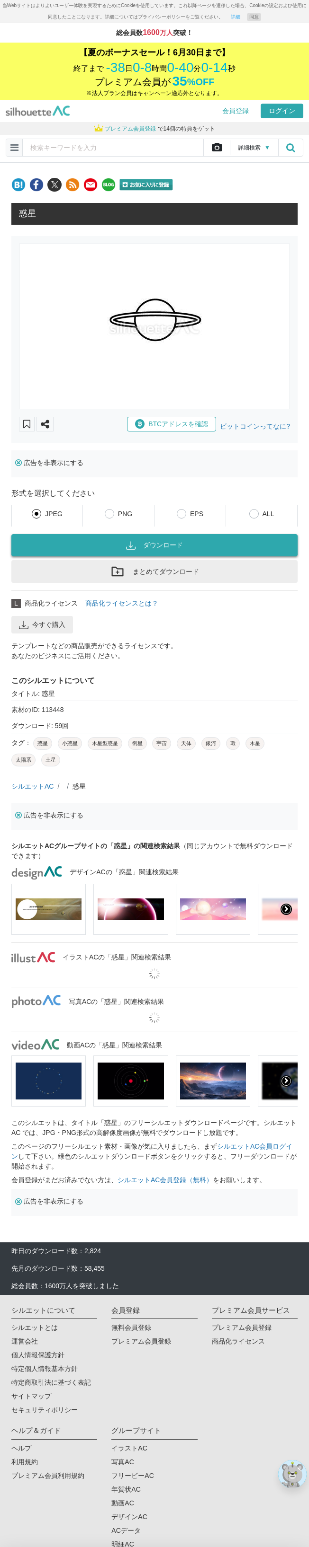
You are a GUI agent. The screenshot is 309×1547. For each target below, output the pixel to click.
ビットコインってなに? (255, 426)
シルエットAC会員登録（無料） (165, 1180)
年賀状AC (125, 1489)
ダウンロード (154, 545)
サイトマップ (31, 1396)
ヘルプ (21, 1448)
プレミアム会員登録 (141, 1341)
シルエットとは (34, 1327)
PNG (125, 514)
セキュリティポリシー (44, 1410)
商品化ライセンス (238, 1341)
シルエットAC (32, 786)
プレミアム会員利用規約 (47, 1475)
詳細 (235, 16)
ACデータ (125, 1530)
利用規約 (24, 1462)
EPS (196, 514)
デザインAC (129, 1517)
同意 (254, 16)
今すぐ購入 (42, 625)
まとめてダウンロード (154, 571)
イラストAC (129, 1448)
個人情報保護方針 (37, 1355)
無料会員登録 (131, 1327)
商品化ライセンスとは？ (121, 603)
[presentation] (286, 909)
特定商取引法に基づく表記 (51, 1382)
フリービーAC (132, 1475)
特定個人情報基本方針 (44, 1368)
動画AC (122, 1503)
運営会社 (24, 1341)
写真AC (122, 1462)
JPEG (54, 514)
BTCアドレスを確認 (171, 424)
